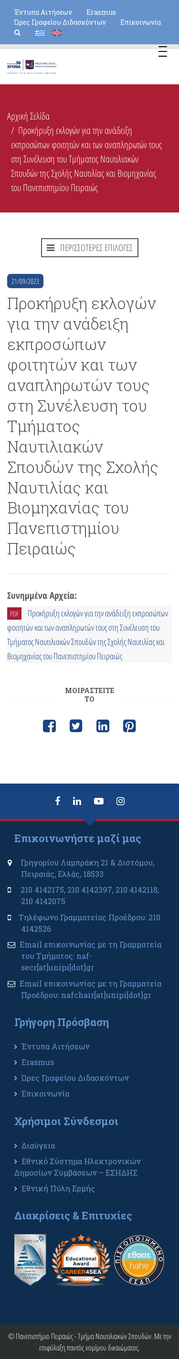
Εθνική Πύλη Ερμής (58, 1188)
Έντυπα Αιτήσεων (43, 12)
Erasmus (101, 12)
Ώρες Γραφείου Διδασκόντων (60, 22)
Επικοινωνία (140, 22)
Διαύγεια (38, 1145)
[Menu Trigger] (163, 52)
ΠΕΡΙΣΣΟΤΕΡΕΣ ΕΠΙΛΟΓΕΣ (90, 248)
